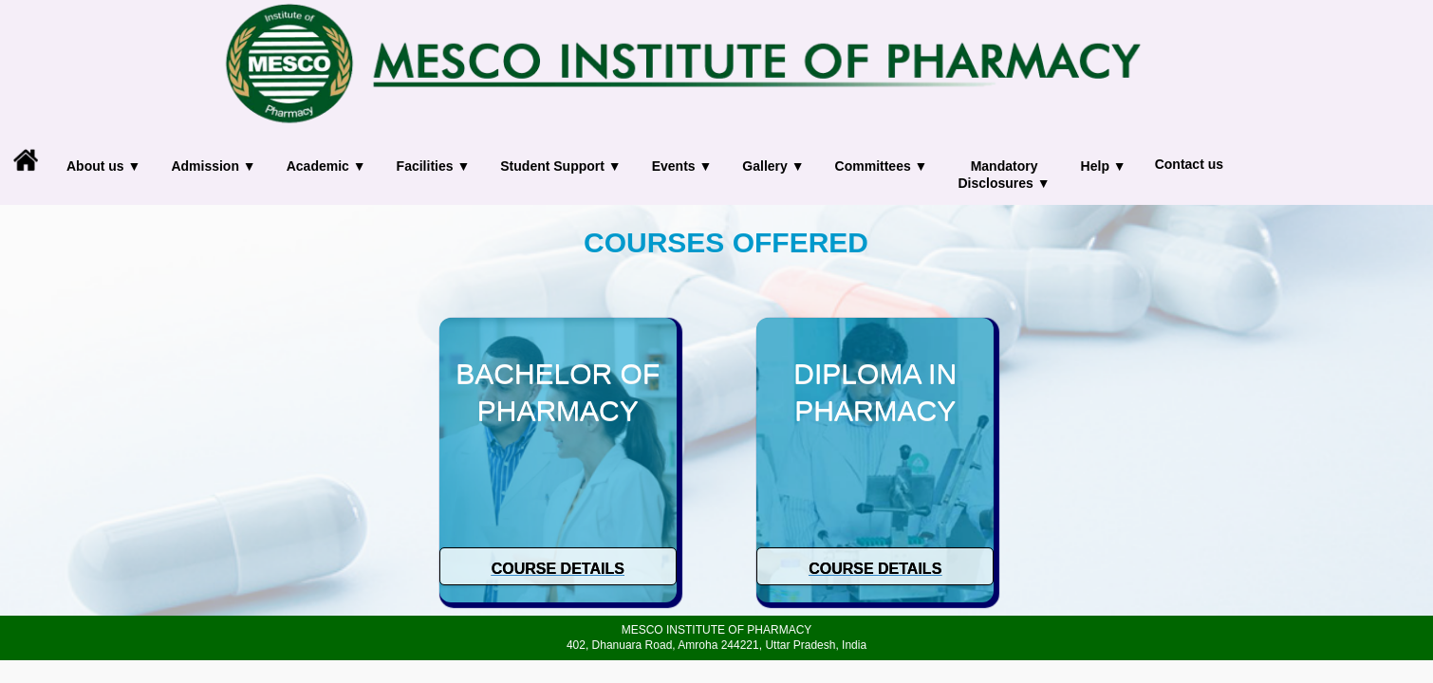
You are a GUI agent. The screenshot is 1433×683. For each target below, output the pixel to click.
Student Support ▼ (560, 166)
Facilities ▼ (434, 166)
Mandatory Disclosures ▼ (1004, 174)
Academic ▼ (326, 166)
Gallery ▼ (773, 166)
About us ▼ (103, 166)
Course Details (558, 569)
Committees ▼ (881, 166)
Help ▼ (1103, 166)
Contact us (1189, 164)
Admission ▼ (213, 166)
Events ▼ (682, 166)
